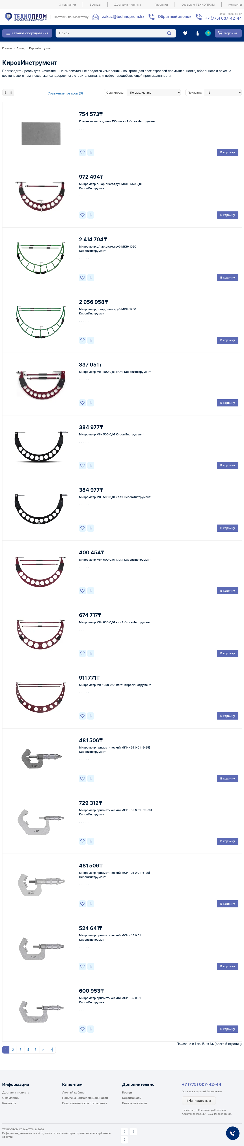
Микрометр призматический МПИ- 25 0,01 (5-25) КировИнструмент (114, 749)
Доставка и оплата (127, 4)
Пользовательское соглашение (84, 1103)
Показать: (195, 92)
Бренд (20, 48)
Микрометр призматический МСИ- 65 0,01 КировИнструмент (109, 1000)
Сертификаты (132, 1098)
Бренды (95, 4)
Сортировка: (115, 92)
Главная (7, 48)
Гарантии (161, 4)
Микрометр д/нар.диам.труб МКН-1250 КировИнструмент (107, 311)
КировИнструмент (40, 48)
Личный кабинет (74, 1092)
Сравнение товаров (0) (65, 93)
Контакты (235, 4)
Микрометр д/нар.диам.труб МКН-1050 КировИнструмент (107, 248)
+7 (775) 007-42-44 (201, 1084)
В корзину (227, 152)
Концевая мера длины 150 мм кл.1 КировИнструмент (117, 121)
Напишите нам (199, 1100)
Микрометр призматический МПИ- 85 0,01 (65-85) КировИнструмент (115, 812)
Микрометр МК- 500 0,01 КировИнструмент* (111, 434)
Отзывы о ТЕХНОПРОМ (198, 4)
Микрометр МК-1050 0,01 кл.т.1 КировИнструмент (115, 685)
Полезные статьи (134, 1103)
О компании (67, 4)
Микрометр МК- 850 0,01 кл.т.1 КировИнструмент (114, 622)
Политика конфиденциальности (85, 1098)
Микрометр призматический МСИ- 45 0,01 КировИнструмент (110, 937)
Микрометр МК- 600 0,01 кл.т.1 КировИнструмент (114, 559)
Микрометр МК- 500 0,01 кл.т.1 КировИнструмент (114, 497)
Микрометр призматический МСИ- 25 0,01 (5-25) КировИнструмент (114, 875)
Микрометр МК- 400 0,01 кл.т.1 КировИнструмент (115, 371)
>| (51, 1050)
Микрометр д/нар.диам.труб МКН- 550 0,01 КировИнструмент (110, 186)
